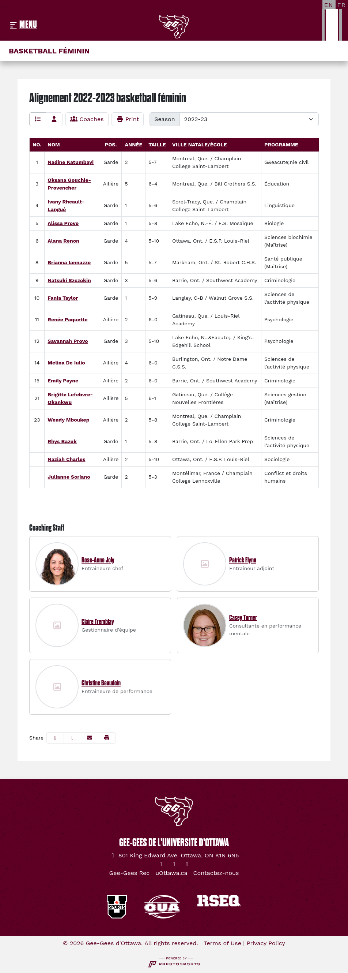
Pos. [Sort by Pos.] (111, 144)
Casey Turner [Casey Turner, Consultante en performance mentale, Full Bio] (243, 617)
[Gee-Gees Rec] (129, 873)
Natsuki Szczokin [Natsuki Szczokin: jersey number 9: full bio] (69, 280)
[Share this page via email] (89, 738)
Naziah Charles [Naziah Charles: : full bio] (66, 459)
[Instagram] (174, 864)
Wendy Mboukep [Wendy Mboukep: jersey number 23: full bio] (68, 420)
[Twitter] (160, 864)
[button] (107, 738)
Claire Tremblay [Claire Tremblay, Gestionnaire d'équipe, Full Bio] (98, 621)
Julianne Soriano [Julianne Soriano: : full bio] (69, 477)
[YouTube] (187, 864)
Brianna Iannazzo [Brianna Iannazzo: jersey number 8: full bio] (69, 262)
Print (127, 119)
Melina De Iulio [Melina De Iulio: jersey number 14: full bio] (66, 363)
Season (164, 119)
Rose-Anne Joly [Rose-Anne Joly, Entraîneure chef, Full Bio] (98, 560)
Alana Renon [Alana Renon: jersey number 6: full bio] (63, 241)
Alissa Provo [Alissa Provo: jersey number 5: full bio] (63, 223)
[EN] (329, 5)
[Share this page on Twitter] (72, 738)
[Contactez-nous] (216, 873)
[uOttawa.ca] (171, 873)
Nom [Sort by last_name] (54, 144)
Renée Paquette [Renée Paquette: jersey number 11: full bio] (67, 319)
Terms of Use (222, 943)
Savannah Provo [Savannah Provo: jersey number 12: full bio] (68, 341)
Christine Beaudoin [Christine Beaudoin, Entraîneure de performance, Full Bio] (101, 683)
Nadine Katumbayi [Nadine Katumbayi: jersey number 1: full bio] (71, 162)
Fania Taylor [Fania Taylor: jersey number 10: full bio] (63, 298)
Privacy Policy (266, 943)
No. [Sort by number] (37, 144)
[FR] (342, 5)
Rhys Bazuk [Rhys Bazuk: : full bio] (62, 441)
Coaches (87, 119)
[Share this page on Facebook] (55, 738)
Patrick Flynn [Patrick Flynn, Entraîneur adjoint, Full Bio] (242, 560)
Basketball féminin (49, 50)
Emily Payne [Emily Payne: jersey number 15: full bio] (63, 380)
